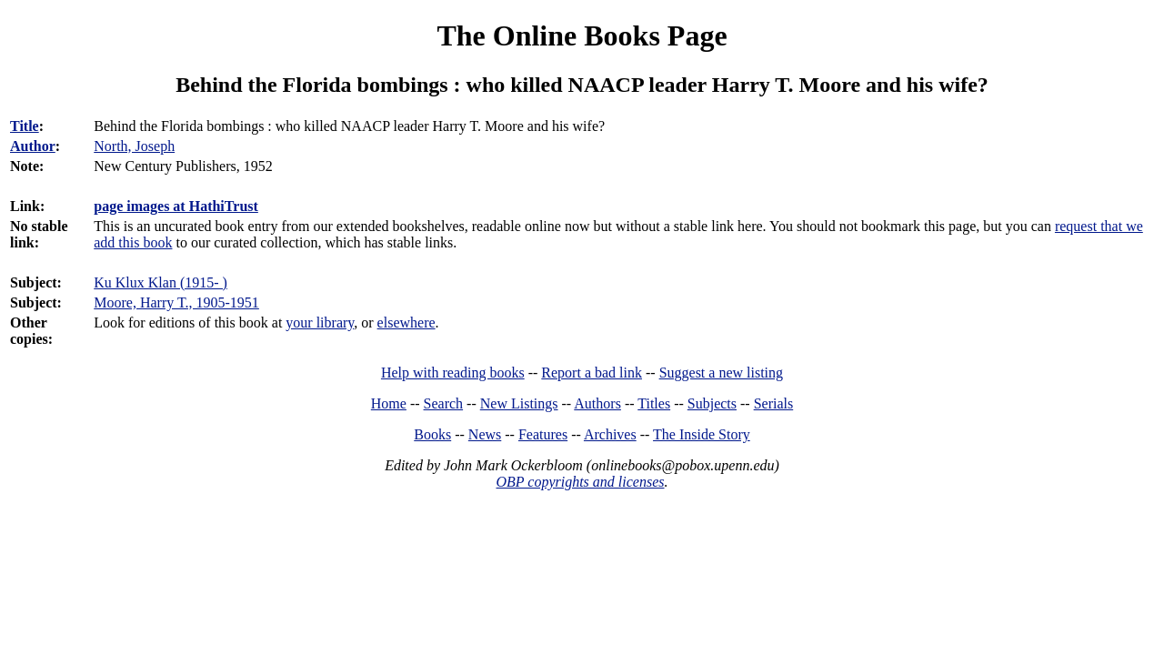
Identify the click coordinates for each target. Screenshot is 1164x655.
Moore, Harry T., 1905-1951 (176, 302)
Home (388, 403)
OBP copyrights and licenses (580, 481)
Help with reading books (453, 372)
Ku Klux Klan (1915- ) (160, 282)
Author (32, 146)
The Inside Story (701, 434)
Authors (597, 403)
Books (432, 434)
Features (542, 434)
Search (444, 403)
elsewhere (406, 322)
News (484, 434)
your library (320, 322)
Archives (610, 434)
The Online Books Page (581, 35)
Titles (653, 403)
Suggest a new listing (721, 372)
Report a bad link (591, 372)
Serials (774, 403)
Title (24, 126)
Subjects (712, 403)
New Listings (519, 403)
